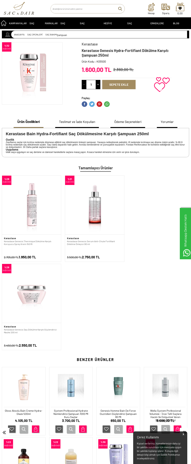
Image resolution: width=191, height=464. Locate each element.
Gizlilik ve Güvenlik (44, 424)
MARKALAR (51, 24)
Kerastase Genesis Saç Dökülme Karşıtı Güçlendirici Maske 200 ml (115, 227)
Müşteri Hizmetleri (74, 413)
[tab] (27, 122)
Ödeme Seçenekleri (129, 122)
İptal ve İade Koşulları (46, 418)
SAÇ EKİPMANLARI (135, 26)
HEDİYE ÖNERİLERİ (110, 26)
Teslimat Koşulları (44, 403)
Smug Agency (93, 451)
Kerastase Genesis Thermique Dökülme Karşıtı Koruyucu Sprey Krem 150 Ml (23, 228)
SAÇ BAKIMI (33, 26)
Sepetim (69, 418)
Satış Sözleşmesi (44, 413)
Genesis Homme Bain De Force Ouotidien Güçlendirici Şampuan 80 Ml (70, 315)
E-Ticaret (85, 459)
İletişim (69, 403)
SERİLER (8, 403)
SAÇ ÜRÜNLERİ (12, 398)
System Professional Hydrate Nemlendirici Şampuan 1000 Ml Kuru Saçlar (24, 315)
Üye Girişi (101, 403)
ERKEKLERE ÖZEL (157, 26)
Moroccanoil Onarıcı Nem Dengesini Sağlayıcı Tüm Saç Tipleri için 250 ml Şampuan (165, 315)
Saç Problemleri (88, 26)
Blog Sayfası (178, 26)
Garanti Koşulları (43, 398)
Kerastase (10, 222)
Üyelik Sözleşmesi (44, 408)
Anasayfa (70, 398)
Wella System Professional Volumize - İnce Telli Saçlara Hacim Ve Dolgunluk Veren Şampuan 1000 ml (118, 317)
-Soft (76, 459)
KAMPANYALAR (18, 24)
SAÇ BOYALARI (66, 26)
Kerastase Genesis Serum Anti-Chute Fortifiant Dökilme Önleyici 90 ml (70, 227)
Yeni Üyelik (102, 398)
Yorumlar (169, 122)
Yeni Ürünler (71, 408)
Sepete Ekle (120, 84)
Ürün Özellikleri (27, 122)
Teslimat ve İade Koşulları (76, 122)
